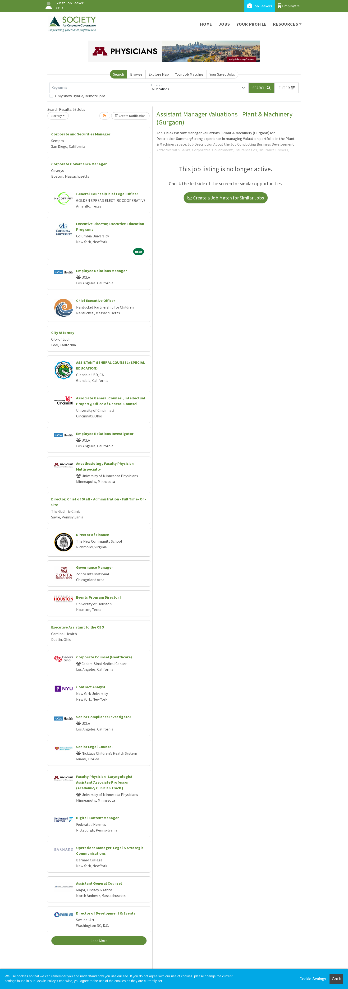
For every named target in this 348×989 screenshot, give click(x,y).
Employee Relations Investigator (104, 433)
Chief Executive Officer (95, 300)
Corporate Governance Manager (79, 164)
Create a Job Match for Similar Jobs (226, 198)
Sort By (56, 116)
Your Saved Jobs (222, 74)
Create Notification (130, 116)
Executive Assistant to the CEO (77, 627)
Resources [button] (285, 24)
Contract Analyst (90, 686)
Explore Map (159, 74)
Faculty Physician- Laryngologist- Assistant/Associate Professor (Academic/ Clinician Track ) (105, 782)
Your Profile (252, 24)
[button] (287, 88)
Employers (289, 6)
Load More (99, 940)
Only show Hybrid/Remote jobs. (80, 95)
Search (118, 74)
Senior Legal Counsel (94, 746)
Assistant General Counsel (99, 883)
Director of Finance (92, 534)
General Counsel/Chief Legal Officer (107, 193)
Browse (136, 74)
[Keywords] (99, 88)
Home (206, 24)
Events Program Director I (98, 597)
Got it (336, 979)
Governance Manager (94, 567)
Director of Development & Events (105, 913)
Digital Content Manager (97, 817)
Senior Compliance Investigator (103, 716)
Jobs (224, 24)
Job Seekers (259, 6)
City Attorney (62, 332)
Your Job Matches (189, 74)
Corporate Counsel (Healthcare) (104, 657)
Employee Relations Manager (101, 270)
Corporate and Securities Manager (80, 134)
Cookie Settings (312, 979)
